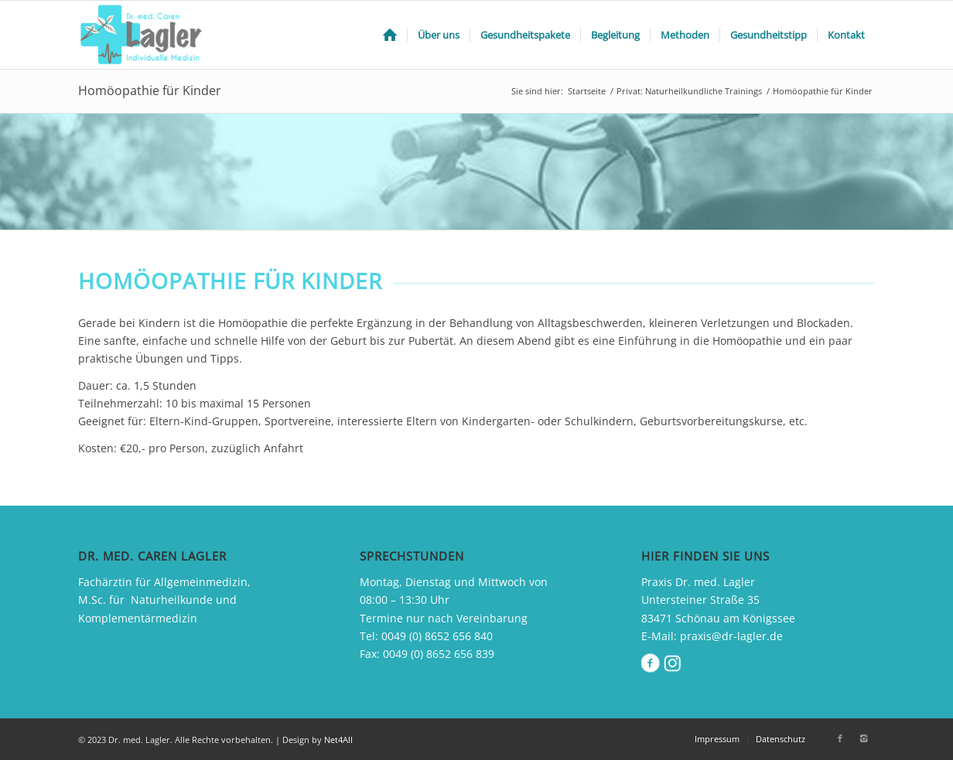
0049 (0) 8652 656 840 (437, 636)
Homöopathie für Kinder (149, 90)
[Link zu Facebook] (840, 738)
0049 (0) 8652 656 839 (438, 653)
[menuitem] (390, 35)
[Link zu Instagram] (863, 738)
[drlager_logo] (143, 35)
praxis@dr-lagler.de (731, 636)
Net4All (337, 739)
